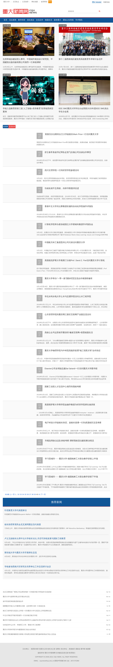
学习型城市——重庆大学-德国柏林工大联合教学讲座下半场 (71, 476)
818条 (7, 494)
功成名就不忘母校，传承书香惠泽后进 (62, 188)
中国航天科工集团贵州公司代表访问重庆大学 (65, 242)
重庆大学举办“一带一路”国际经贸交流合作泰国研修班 (68, 278)
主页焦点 (16, 2)
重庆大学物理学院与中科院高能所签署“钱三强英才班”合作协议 (72, 350)
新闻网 (5, 127)
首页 (5, 20)
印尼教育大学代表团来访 (15, 510)
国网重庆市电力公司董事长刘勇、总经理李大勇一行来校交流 (24, 606)
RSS (50, 2)
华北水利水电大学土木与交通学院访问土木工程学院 (68, 296)
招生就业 (30, 20)
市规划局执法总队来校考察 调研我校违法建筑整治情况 (69, 440)
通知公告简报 (68, 20)
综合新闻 (12, 20)
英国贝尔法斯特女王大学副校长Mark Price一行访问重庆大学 (72, 134)
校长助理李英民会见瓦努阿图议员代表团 (22, 524)
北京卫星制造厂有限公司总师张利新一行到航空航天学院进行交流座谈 (27, 592)
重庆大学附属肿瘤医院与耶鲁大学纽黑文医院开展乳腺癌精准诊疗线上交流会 (29, 634)
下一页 (43, 494)
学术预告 (79, 20)
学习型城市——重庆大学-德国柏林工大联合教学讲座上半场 (71, 458)
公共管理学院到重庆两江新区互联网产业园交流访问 (68, 314)
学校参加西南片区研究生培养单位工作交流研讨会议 (27, 566)
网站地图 (35, 2)
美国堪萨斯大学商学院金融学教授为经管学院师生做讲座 (70, 404)
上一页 (12, 494)
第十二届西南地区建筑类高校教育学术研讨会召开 (81, 59)
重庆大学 (6, 2)
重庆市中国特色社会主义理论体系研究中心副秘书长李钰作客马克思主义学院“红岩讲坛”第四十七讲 (37, 620)
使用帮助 (44, 2)
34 (23, 494)
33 (21, 494)
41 (40, 494)
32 (18, 494)
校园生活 (48, 20)
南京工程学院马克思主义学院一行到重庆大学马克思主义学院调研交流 (27, 611)
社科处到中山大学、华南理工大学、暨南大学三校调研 (21, 625)
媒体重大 (57, 20)
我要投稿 (101, 2)
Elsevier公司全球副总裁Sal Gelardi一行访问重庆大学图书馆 (71, 368)
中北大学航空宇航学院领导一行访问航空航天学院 (20, 615)
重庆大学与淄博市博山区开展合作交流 (16, 597)
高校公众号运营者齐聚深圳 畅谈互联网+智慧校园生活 (69, 332)
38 (32, 494)
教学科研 (21, 20)
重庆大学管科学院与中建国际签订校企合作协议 (19, 630)
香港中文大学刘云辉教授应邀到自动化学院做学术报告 (69, 206)
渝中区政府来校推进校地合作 (13, 601)
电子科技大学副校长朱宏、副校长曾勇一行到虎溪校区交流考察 (73, 422)
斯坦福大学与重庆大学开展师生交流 (20, 552)
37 (30, 494)
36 (28, 494)
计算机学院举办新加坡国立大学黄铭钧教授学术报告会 (69, 224)
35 (25, 494)
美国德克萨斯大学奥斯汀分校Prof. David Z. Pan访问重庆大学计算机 (75, 260)
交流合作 (39, 20)
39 (35, 494)
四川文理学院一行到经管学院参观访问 (62, 170)
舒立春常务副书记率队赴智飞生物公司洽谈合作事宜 (68, 152)
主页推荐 (25, 2)
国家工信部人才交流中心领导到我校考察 (63, 386)
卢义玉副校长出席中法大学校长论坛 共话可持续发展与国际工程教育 (35, 538)
